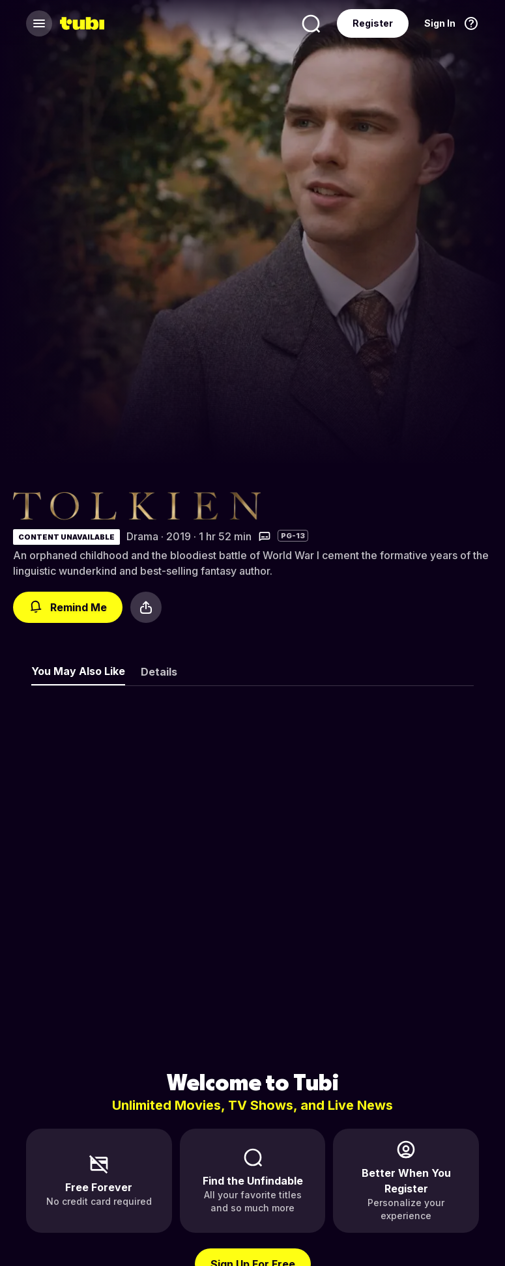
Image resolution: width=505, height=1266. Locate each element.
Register (373, 23)
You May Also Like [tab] (78, 671)
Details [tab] (159, 671)
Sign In (439, 23)
